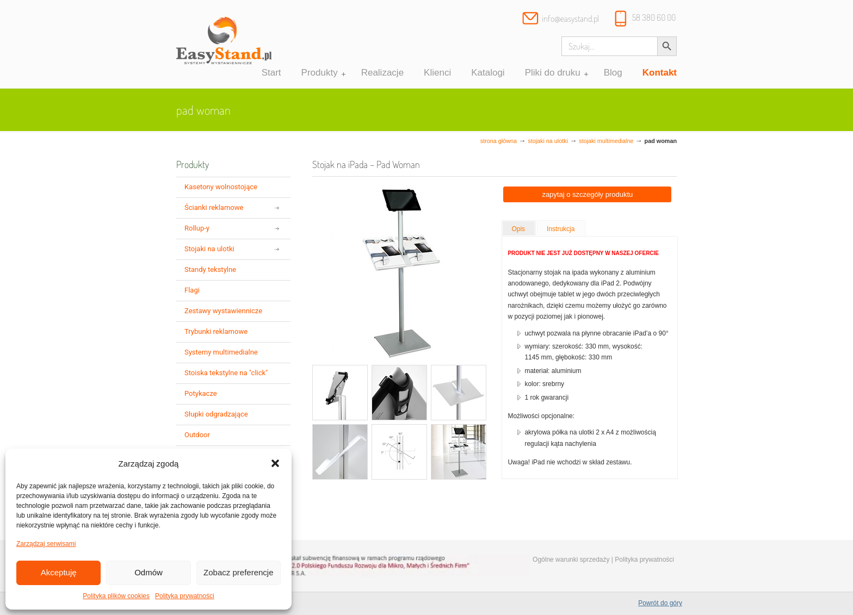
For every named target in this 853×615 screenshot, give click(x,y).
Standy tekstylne (210, 269)
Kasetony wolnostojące (220, 187)
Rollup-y (196, 228)
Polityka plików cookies (116, 596)
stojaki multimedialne (606, 141)
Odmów (148, 572)
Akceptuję (59, 572)
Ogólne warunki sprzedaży (571, 559)
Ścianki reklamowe (213, 207)
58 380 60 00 (654, 17)
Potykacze (200, 393)
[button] (275, 463)
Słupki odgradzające (216, 414)
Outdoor (197, 435)
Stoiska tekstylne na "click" (226, 373)
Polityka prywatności (184, 596)
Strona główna (498, 141)
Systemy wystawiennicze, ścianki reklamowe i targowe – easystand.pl (223, 45)
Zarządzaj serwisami (46, 544)
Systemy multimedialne (221, 352)
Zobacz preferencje (238, 572)
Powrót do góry (660, 603)
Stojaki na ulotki (548, 141)
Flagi (192, 290)
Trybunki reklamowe (216, 331)
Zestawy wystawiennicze (223, 311)
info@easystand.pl (570, 18)
